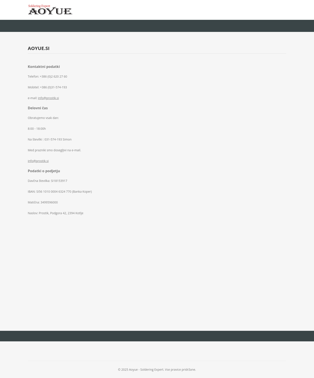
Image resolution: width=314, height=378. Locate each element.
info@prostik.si (48, 98)
